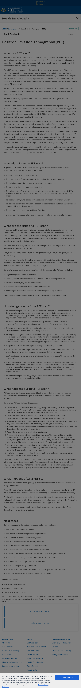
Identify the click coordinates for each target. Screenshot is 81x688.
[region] (40, 680)
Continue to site (67, 677)
